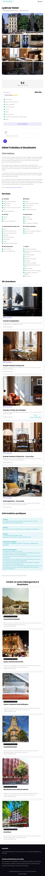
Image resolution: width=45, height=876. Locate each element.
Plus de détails (7, 317)
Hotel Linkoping (5, 863)
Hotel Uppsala (11, 865)
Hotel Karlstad (37, 861)
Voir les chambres (23, 124)
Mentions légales (22, 874)
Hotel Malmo (13, 863)
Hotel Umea (4, 865)
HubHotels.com (22, 871)
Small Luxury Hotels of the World (14, 187)
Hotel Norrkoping (20, 863)
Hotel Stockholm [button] (7, 1)
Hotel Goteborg (6, 861)
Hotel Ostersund (36, 863)
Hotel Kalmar (30, 861)
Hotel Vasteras (18, 865)
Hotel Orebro (28, 863)
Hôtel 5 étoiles (8, 95)
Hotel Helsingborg (14, 861)
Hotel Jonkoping (23, 861)
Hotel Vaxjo (25, 865)
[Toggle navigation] (40, 1)
